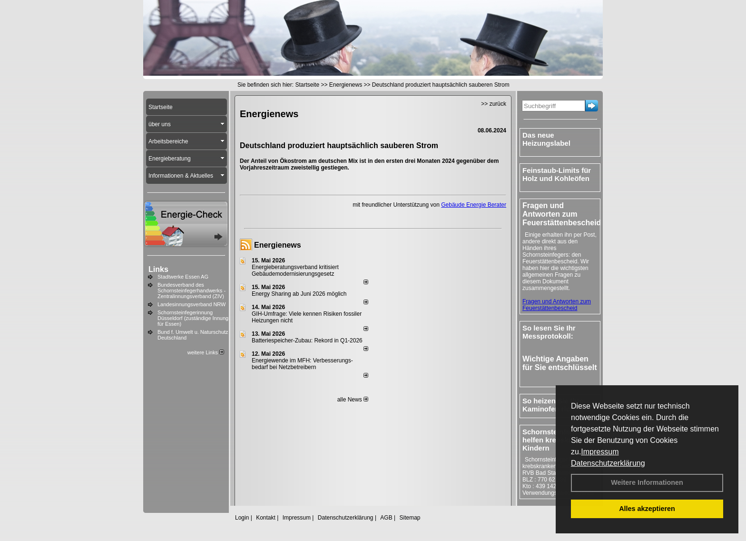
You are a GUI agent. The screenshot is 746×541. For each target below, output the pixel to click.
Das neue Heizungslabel (546, 139)
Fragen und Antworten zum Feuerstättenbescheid (556, 304)
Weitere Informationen (647, 482)
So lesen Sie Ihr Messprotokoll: (549, 332)
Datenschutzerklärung (608, 463)
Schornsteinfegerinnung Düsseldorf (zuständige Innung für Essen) (192, 318)
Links (158, 269)
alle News (352, 399)
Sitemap (409, 517)
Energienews (277, 245)
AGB (386, 517)
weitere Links (205, 352)
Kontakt (265, 517)
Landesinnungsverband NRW (191, 304)
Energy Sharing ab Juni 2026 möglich (299, 294)
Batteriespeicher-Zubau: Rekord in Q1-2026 (307, 340)
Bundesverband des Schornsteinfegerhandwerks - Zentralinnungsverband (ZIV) (191, 290)
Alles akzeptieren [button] (647, 508)
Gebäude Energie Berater (473, 204)
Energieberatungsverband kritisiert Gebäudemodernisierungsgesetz (295, 270)
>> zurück (493, 103)
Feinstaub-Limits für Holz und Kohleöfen (556, 174)
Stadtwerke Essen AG (182, 277)
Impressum (599, 452)
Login (242, 517)
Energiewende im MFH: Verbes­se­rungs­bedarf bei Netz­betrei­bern (302, 364)
